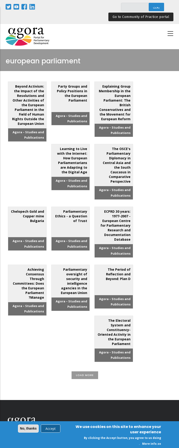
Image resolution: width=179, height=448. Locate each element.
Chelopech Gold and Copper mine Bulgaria (27, 216)
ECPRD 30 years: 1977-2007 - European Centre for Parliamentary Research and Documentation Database (115, 225)
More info (149, 445)
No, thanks (28, 429)
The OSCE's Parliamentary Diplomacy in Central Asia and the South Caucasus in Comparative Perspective (117, 165)
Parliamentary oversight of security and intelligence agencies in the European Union (74, 281)
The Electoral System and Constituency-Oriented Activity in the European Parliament (114, 332)
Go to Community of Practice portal (141, 17)
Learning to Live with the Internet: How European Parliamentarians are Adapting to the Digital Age (72, 160)
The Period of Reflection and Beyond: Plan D (118, 274)
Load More (85, 375)
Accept (50, 429)
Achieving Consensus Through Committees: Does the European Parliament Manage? (28, 283)
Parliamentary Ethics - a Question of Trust (71, 216)
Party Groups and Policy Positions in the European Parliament (72, 93)
